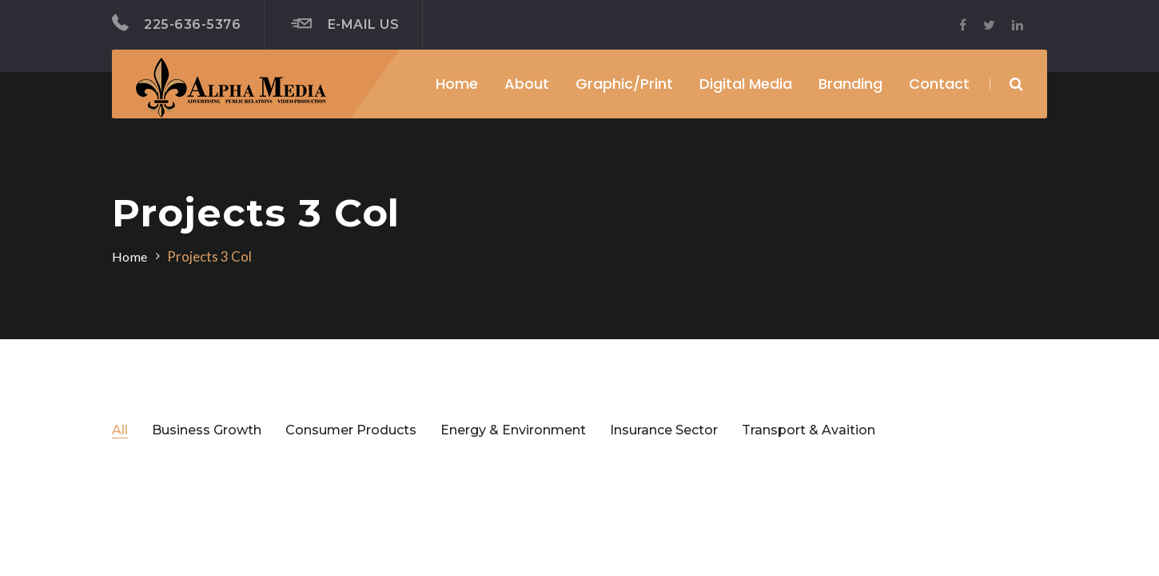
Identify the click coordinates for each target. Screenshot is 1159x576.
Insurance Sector (664, 430)
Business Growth (206, 430)
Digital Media (745, 84)
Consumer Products (350, 430)
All (120, 430)
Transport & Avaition (808, 430)
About (526, 84)
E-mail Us (345, 24)
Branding (850, 84)
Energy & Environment (513, 430)
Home (457, 84)
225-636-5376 (176, 23)
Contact (939, 84)
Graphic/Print (624, 84)
